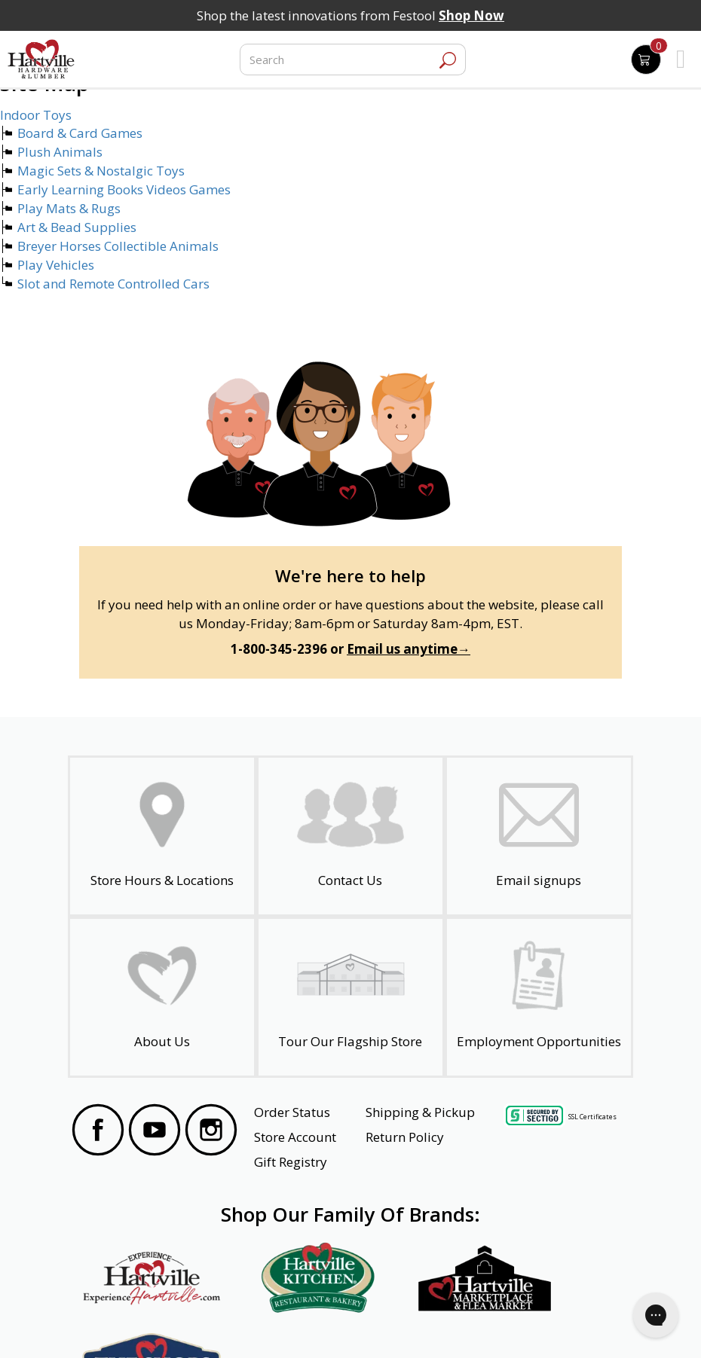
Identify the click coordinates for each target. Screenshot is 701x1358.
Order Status (292, 1112)
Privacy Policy (217, 1326)
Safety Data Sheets (304, 1326)
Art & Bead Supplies (76, 227)
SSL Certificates (592, 1116)
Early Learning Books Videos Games (124, 189)
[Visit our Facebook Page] (98, 1132)
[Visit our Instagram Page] (211, 1132)
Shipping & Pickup (420, 1112)
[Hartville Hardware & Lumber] (41, 59)
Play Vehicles (55, 264)
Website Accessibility (130, 1326)
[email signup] (539, 836)
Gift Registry (290, 1161)
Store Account (295, 1137)
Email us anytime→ (408, 649)
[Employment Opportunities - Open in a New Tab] (539, 997)
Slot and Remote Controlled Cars (113, 283)
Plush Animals (60, 151)
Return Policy (405, 1137)
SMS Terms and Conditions (557, 1326)
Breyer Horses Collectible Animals (118, 246)
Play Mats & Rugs (69, 208)
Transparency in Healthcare (423, 1326)
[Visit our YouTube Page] (154, 1132)
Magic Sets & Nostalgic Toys (101, 170)
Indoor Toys (36, 115)
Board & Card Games (79, 133)
